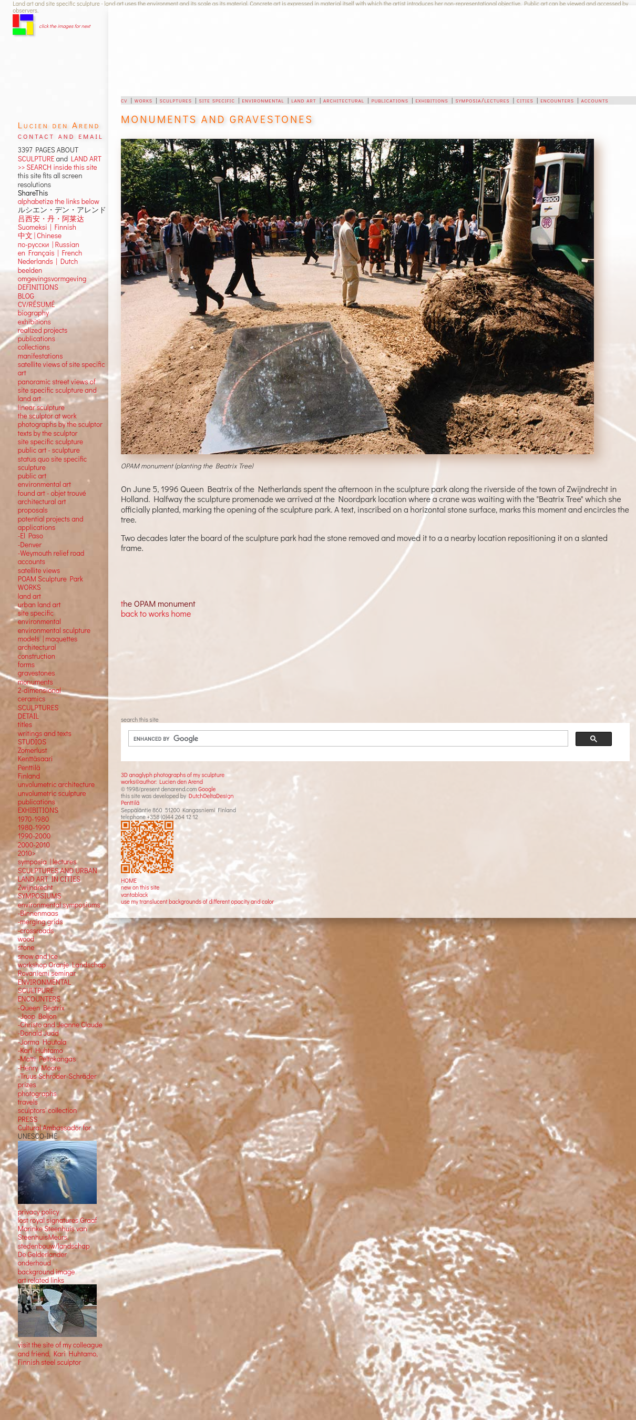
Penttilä (130, 802)
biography (33, 304)
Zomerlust (32, 742)
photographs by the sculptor (60, 416)
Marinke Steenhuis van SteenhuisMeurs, (52, 1224)
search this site (140, 719)
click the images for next (64, 26)
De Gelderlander (42, 1246)
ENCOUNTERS (39, 990)
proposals (33, 501)
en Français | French (50, 244)
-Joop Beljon (37, 1008)
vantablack (134, 894)
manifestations (40, 347)
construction (36, 647)
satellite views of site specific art (61, 360)
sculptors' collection (47, 1102)
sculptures (175, 100)
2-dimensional (39, 682)
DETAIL (28, 707)
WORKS (29, 579)
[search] (342, 738)
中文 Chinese (39, 227)
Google (207, 789)
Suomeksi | (35, 218)
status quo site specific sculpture (52, 454)
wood (26, 930)
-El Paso (30, 527)
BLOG (26, 287)
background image (46, 1263)
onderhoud (34, 1254)
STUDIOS (32, 733)
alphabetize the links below (58, 193)
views (51, 561)
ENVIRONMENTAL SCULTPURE (44, 977)
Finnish (64, 218)
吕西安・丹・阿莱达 (51, 209)
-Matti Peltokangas (47, 1050)
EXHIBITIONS (38, 801)
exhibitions (431, 100)
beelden (30, 261)
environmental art (44, 476)
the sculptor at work (47, 407)
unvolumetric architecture (56, 776)
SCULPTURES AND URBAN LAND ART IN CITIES (57, 866)
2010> (27, 845)
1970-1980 (33, 810)
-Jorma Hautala (42, 1033)
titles (25, 716)
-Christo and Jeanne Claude (60, 1016)
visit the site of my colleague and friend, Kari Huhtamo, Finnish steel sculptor (60, 1345)
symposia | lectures (47, 853)
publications (390, 100)
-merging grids (40, 913)
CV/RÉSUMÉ (36, 296)
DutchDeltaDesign (211, 796)
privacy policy (38, 1203)
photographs (37, 1084)
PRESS (28, 1110)
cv (124, 100)
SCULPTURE (36, 159)
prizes (27, 1076)
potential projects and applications (51, 514)
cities (525, 100)
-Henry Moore (39, 1059)
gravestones (36, 664)
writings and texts (44, 724)
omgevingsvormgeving (52, 270)
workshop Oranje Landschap (62, 956)
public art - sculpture (49, 441)
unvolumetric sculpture (52, 784)
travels (28, 1093)
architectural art (42, 493)
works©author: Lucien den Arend (162, 781)
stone (26, 939)
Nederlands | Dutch (48, 253)
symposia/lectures (482, 100)
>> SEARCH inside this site (57, 167)
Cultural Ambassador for (54, 1119)
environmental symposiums (59, 896)
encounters (557, 100)
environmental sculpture (54, 621)
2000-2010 (34, 836)
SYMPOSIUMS (39, 887)
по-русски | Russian (48, 235)
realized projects (43, 321)
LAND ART (84, 159)
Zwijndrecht (35, 879)
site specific (217, 100)
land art (303, 100)
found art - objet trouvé (52, 484)
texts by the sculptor (48, 424)
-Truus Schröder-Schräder (57, 1067)
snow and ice (38, 947)
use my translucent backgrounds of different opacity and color (197, 901)
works (143, 100)
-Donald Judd (38, 1024)
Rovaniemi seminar (47, 964)
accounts (595, 100)
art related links (41, 1271)
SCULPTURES (38, 698)
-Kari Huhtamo (40, 1042)
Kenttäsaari (35, 750)
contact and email (61, 135)
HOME (129, 880)
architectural (343, 100)
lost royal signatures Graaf (57, 1212)
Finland (29, 767)
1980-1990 (34, 819)
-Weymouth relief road (51, 544)
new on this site (140, 887)
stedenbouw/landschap (54, 1237)
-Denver (30, 535)
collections (34, 338)
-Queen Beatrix (41, 999)
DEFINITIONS (38, 278)
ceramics (32, 690)
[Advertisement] (332, 51)
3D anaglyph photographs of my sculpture (172, 775)
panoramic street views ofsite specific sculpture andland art (57, 381)
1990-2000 (34, 827)
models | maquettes (48, 630)
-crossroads (36, 921)
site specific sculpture (51, 433)
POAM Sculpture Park (50, 570)
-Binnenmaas (38, 905)
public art (32, 467)
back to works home (156, 613)
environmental (263, 100)
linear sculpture (41, 398)
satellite (30, 561)
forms (26, 656)
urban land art (39, 596)
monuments (35, 673)
